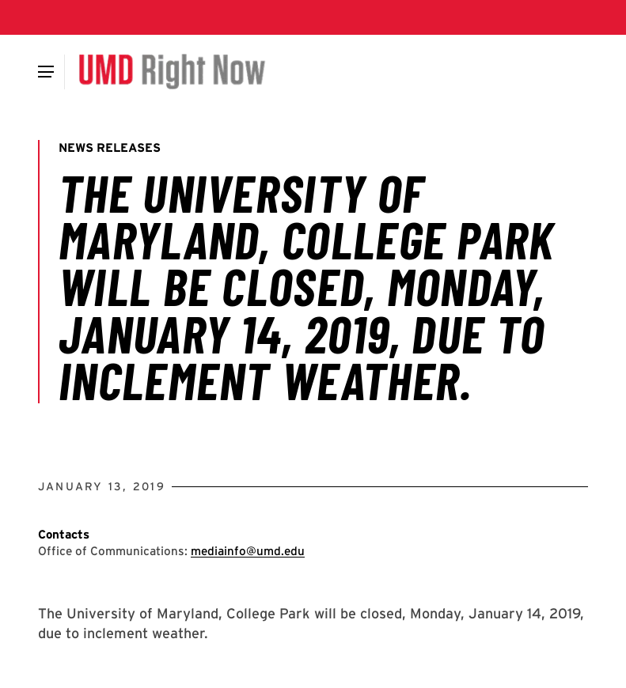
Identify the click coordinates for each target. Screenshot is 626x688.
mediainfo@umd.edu (248, 550)
